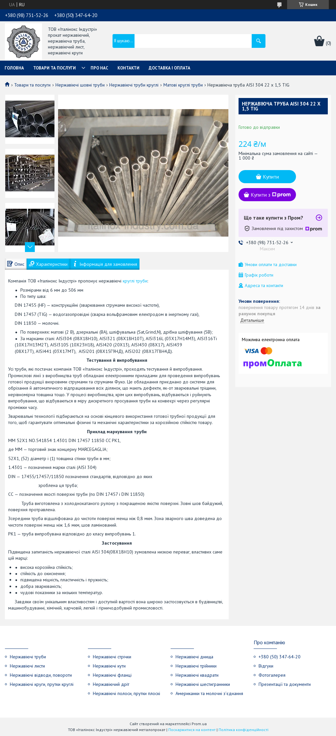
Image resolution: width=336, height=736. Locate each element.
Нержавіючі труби (28, 657)
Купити (271, 176)
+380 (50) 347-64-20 (280, 657)
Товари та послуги (54, 68)
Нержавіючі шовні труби (80, 85)
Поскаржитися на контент (192, 729)
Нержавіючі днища (194, 657)
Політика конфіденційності (243, 729)
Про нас (99, 68)
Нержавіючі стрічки (112, 657)
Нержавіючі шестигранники (203, 684)
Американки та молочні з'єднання (209, 693)
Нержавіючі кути (109, 666)
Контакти (128, 68)
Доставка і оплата (169, 68)
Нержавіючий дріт (111, 684)
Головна (14, 68)
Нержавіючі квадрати (197, 675)
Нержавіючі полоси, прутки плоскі (126, 693)
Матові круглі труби (183, 85)
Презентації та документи (285, 684)
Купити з (271, 194)
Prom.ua (199, 723)
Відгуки (266, 666)
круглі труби (135, 281)
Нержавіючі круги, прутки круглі (42, 684)
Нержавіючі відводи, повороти (41, 675)
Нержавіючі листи (27, 666)
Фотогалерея (272, 675)
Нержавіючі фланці (112, 675)
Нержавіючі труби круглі (133, 85)
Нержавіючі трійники (196, 666)
